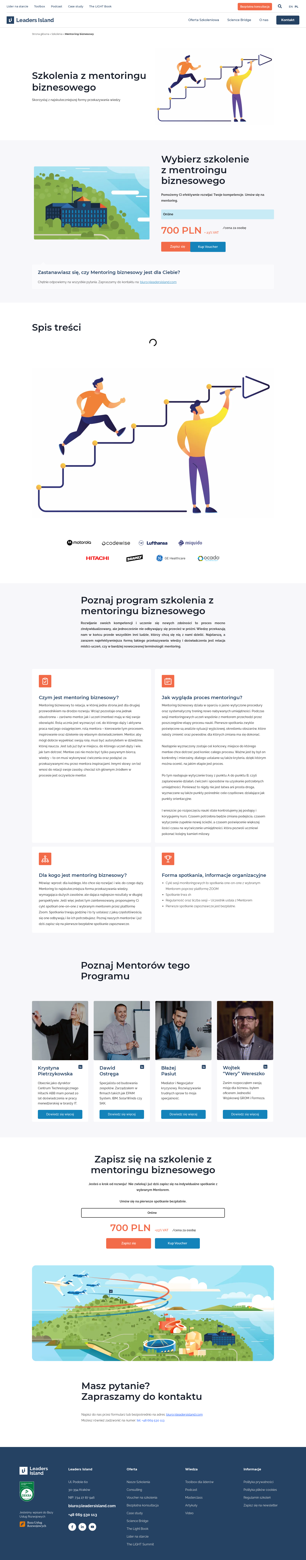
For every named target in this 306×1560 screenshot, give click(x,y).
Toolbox (39, 6)
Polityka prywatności (258, 1482)
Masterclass (194, 1497)
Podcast (56, 6)
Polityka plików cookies (260, 1490)
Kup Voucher (177, 1243)
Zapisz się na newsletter (261, 1505)
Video (189, 1513)
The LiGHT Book (100, 6)
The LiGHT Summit (140, 1544)
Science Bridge (137, 1521)
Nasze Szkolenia (138, 1482)
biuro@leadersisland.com (158, 282)
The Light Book (137, 1529)
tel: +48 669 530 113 (151, 1420)
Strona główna (41, 33)
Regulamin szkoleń (257, 1497)
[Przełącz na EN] (291, 6)
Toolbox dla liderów (199, 1482)
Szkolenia (59, 33)
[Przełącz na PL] (296, 6)
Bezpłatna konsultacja (143, 1505)
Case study (75, 6)
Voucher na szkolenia (142, 1497)
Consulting (134, 1490)
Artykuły (191, 1505)
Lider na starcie (17, 6)
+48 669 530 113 (80, 1513)
